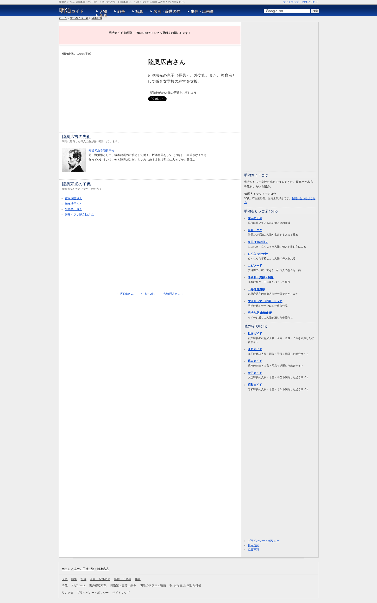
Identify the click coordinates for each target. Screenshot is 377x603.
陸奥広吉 (97, 18)
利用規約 (253, 545)
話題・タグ (255, 230)
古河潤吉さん (73, 198)
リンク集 (67, 592)
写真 (139, 11)
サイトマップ (291, 1)
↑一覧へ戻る (148, 294)
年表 (103, 15)
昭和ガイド (255, 384)
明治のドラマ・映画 (153, 585)
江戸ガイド (255, 349)
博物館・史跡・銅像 (261, 277)
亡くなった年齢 (258, 253)
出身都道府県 (256, 289)
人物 (103, 11)
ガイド (71, 10)
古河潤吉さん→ (173, 294)
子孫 (65, 585)
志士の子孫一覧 (79, 18)
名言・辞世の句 (166, 11)
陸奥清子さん (73, 203)
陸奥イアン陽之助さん (79, 214)
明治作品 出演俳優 (259, 313)
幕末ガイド (255, 361)
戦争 (121, 11)
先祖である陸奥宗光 (101, 150)
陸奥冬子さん (73, 209)
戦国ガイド (255, 333)
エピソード (255, 265)
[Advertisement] (102, 90)
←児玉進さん (125, 294)
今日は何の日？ (258, 242)
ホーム (63, 18)
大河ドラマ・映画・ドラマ (265, 301)
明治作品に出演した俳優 (185, 585)
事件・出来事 (202, 11)
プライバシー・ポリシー (263, 540)
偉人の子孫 (255, 218)
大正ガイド (255, 373)
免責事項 (253, 549)
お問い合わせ (310, 1)
